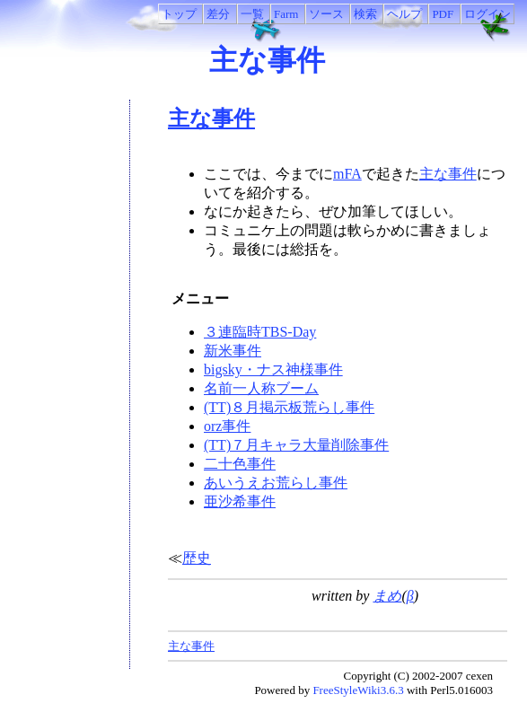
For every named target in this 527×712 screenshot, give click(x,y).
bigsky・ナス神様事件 (273, 369)
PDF (442, 14)
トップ (179, 14)
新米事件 (232, 350)
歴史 (196, 558)
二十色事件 (240, 463)
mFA (347, 173)
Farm (286, 14)
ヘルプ (404, 14)
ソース (326, 14)
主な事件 (267, 60)
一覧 (252, 14)
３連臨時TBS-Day (260, 331)
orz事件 (227, 426)
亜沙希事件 (240, 501)
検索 (365, 14)
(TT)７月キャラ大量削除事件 (296, 445)
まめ (387, 595)
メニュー (198, 298)
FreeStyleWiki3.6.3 (357, 690)
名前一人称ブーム (261, 388)
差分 (218, 14)
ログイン (487, 14)
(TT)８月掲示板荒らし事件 (289, 407)
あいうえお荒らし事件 (275, 482)
